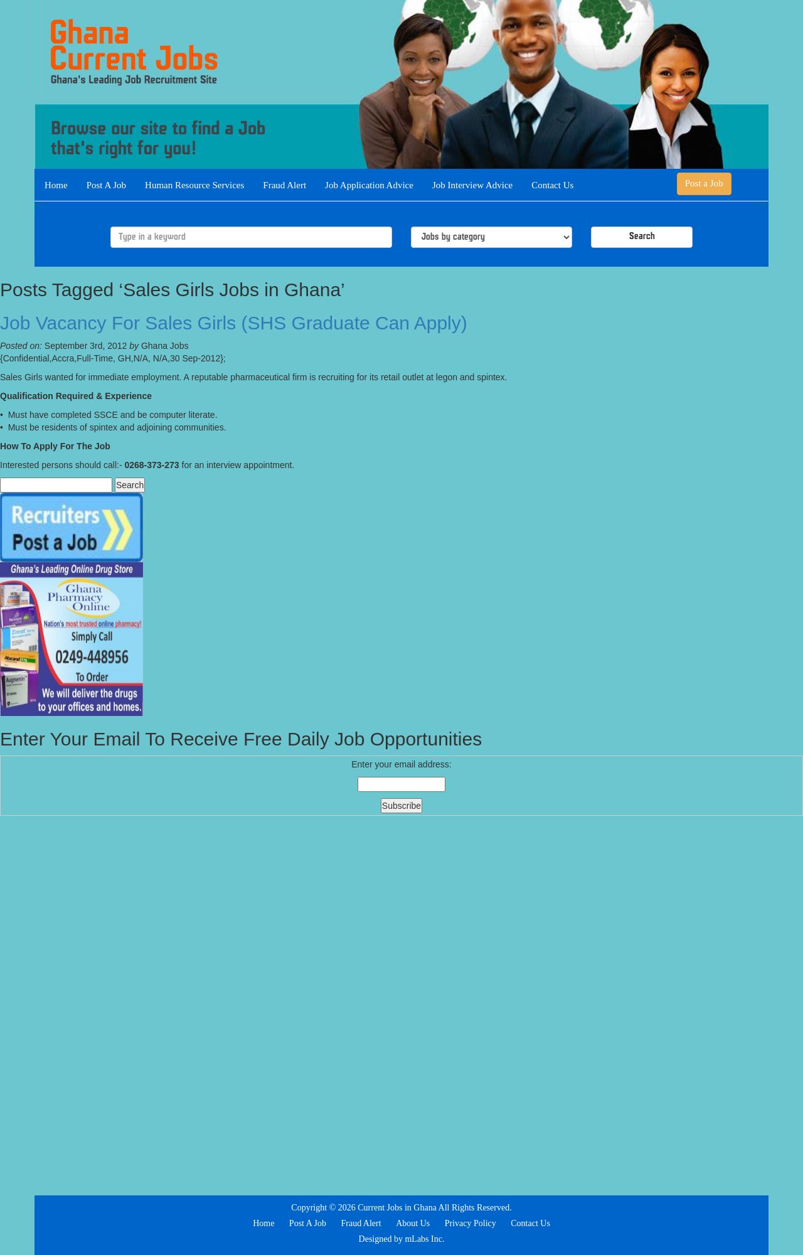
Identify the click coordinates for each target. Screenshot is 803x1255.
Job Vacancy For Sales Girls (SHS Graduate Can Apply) (233, 322)
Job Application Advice (369, 185)
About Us (413, 1223)
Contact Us (552, 185)
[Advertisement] (401, 1004)
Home (56, 185)
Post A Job (106, 185)
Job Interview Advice (472, 185)
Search (642, 237)
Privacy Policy (470, 1223)
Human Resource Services (194, 185)
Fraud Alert (284, 185)
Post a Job (704, 183)
